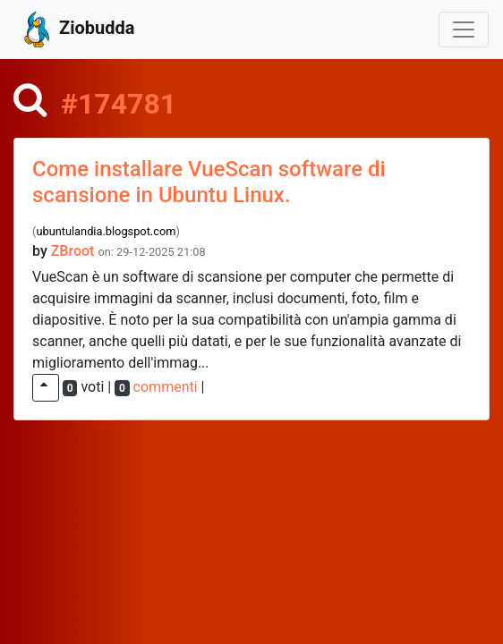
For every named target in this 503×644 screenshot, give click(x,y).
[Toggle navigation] (464, 29)
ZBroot (73, 250)
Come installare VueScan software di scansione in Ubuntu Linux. (209, 182)
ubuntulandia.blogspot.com (105, 231)
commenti (165, 386)
